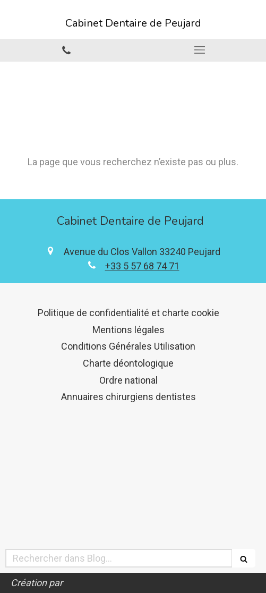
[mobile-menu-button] (200, 50)
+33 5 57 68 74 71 (142, 266)
